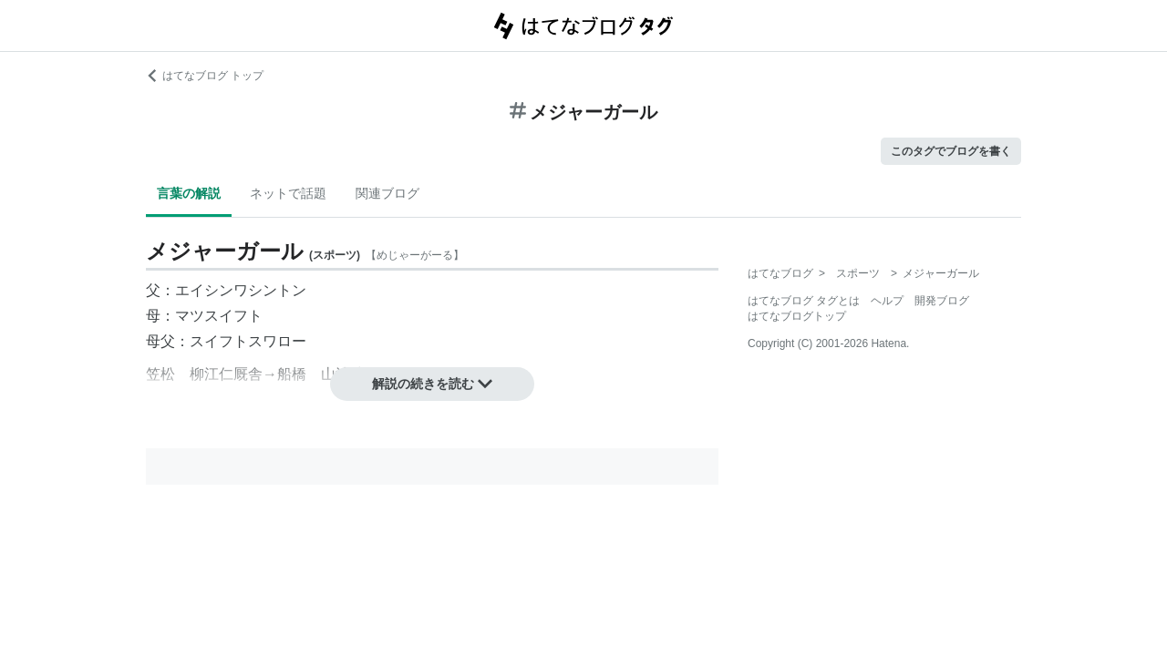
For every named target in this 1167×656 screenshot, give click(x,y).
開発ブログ (941, 300)
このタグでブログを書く (951, 151)
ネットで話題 (288, 193)
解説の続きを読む (432, 383)
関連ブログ (387, 193)
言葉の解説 (189, 193)
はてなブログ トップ (204, 75)
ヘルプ (887, 300)
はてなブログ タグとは (804, 300)
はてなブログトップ (797, 316)
